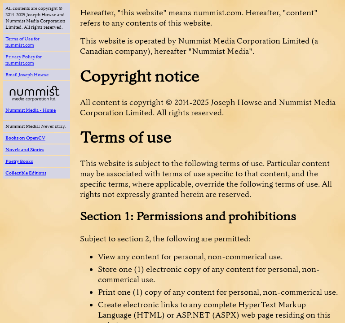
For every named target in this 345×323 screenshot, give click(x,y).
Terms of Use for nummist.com (22, 42)
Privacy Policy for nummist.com (23, 60)
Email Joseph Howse (27, 75)
